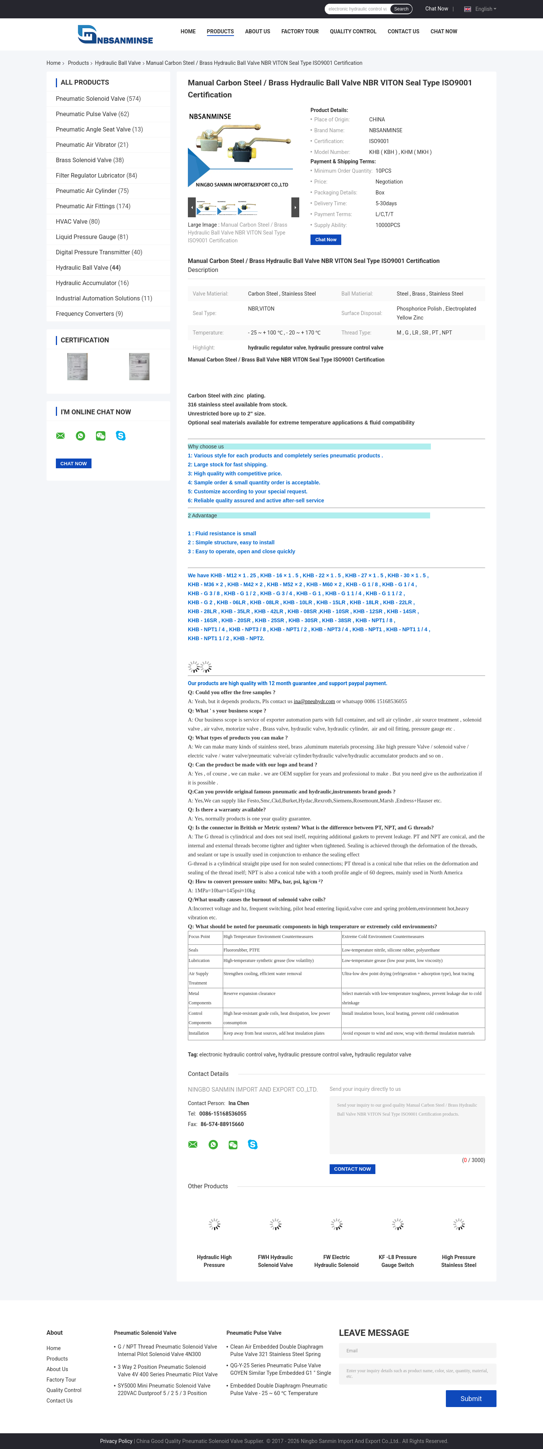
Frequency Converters (85, 313)
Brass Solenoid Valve (84, 160)
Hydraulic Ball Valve (118, 63)
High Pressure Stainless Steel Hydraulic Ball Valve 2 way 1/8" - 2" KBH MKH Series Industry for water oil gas (459, 1261)
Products (220, 31)
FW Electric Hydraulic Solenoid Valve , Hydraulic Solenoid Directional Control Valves (336, 1261)
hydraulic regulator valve (383, 1055)
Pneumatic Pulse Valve (86, 114)
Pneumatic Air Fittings (85, 206)
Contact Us (403, 31)
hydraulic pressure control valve (315, 1055)
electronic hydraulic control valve (238, 1055)
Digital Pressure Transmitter (93, 252)
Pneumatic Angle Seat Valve (93, 129)
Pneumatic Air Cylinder (86, 190)
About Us (257, 31)
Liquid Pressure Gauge (86, 237)
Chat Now (436, 9)
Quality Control (353, 31)
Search (401, 9)
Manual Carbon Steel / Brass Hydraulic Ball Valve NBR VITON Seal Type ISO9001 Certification (237, 232)
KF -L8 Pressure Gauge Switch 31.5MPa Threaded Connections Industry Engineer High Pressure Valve (397, 1261)
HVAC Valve (71, 221)
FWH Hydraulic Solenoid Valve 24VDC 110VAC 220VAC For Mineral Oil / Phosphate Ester (275, 1261)
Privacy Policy (116, 1441)
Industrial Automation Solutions (98, 298)
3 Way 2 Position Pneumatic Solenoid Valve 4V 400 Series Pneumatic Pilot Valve (168, 1370)
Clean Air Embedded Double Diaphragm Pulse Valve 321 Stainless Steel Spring (276, 1350)
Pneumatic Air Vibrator (86, 144)
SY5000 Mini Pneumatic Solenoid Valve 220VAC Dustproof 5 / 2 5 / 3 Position (164, 1389)
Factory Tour (300, 31)
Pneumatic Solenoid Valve (90, 98)
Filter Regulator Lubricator (90, 175)
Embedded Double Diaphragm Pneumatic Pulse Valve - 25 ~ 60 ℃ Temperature (278, 1389)
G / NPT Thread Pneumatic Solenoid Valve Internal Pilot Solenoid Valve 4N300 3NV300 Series (167, 1351)
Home (188, 31)
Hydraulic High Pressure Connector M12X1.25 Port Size (214, 1261)
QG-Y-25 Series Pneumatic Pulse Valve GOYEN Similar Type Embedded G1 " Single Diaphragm (280, 1370)
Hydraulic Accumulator (86, 283)
